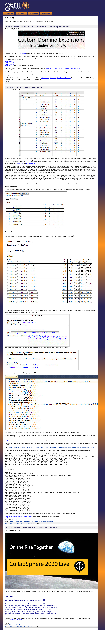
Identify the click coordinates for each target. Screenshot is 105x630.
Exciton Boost (44, 521)
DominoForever (31, 521)
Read (6, 83)
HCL (10, 624)
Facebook (16, 83)
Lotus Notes (19, 521)
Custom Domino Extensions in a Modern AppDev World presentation (37, 27)
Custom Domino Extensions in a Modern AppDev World (31, 528)
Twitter (10, 83)
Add (31, 83)
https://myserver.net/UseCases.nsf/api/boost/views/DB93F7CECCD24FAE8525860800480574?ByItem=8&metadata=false (52, 447)
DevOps (18, 624)
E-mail (27, 83)
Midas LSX (51, 521)
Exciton (38, 521)
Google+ (22, 83)
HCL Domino (12, 521)
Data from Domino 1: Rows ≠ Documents (24, 87)
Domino (25, 521)
